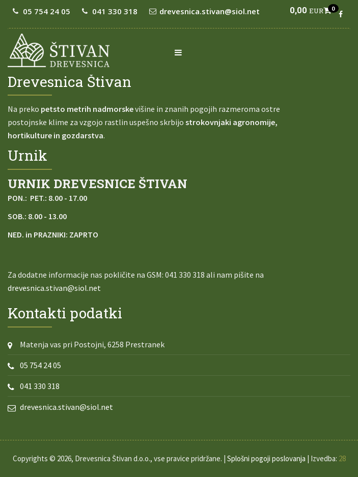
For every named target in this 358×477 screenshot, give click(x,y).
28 (342, 458)
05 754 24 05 (46, 11)
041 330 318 (114, 11)
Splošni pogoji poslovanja (266, 458)
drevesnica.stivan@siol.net (209, 11)
